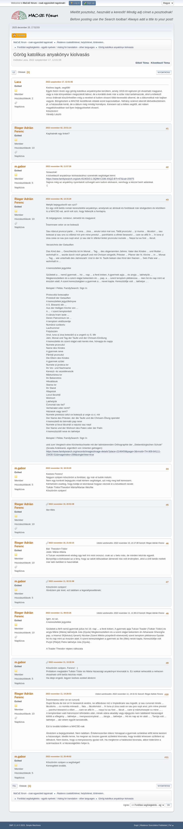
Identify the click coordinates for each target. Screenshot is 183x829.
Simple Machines (33, 825)
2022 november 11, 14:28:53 (58, 694)
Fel (14, 786)
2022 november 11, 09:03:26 (58, 613)
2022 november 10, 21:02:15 (61, 543)
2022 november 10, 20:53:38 (61, 504)
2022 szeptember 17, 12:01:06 (59, 82)
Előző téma (142, 62)
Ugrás (126, 805)
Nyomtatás (164, 72)
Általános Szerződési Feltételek (153, 825)
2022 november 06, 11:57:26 (58, 166)
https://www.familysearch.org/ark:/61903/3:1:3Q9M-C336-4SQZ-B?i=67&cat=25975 (90, 178)
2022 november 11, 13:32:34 (61, 662)
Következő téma (160, 62)
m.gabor (20, 166)
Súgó (136, 825)
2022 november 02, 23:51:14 (58, 128)
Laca (17, 81)
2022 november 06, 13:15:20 (58, 199)
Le (14, 72)
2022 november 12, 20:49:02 (58, 756)
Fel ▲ (171, 825)
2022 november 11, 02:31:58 (61, 581)
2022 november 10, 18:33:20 (58, 468)
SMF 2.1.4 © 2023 (17, 825)
